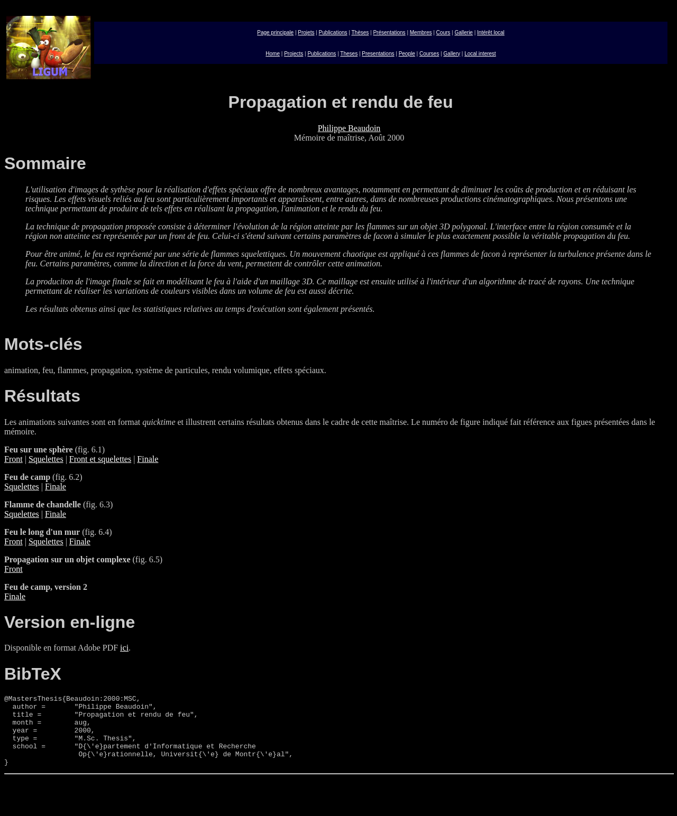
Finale (147, 459)
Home (273, 54)
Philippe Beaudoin (349, 128)
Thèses (360, 32)
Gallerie (463, 32)
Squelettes (46, 459)
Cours (443, 32)
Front (13, 459)
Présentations (389, 32)
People (407, 54)
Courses (429, 54)
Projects (293, 54)
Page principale (275, 32)
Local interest (480, 54)
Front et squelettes (100, 459)
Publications (333, 32)
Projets (306, 32)
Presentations (378, 54)
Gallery (451, 54)
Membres (421, 32)
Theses (349, 54)
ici (124, 647)
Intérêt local (491, 32)
